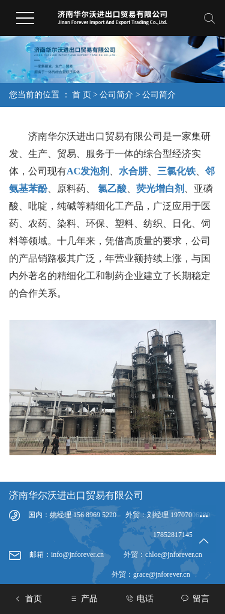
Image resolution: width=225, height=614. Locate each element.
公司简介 (116, 94)
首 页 (81, 94)
